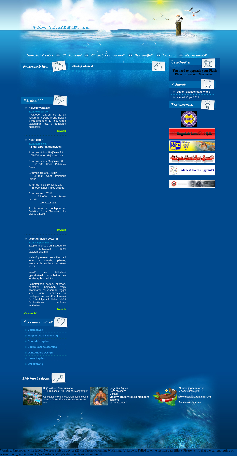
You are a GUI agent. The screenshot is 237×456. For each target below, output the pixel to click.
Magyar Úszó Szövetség (43, 335)
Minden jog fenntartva (191, 388)
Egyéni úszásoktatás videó (193, 91)
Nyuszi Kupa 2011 (188, 97)
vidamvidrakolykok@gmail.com (129, 396)
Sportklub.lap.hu (38, 341)
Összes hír (31, 313)
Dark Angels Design (40, 352)
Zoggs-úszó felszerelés (42, 346)
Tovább (61, 130)
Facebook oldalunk (190, 402)
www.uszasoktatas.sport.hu (195, 396)
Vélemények (35, 329)
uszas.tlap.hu (36, 358)
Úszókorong (35, 363)
